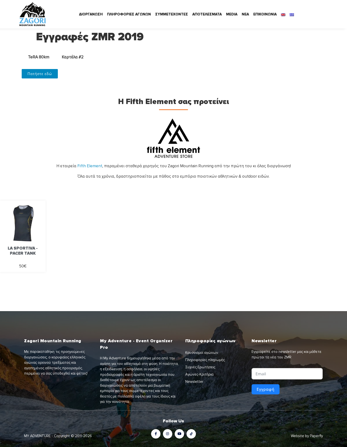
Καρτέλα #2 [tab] (72, 57)
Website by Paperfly (307, 436)
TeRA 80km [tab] (38, 57)
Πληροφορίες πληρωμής (205, 360)
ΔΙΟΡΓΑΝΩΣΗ (91, 14)
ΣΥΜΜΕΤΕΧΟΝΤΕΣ (171, 14)
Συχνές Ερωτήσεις (200, 367)
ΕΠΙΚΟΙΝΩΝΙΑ (265, 14)
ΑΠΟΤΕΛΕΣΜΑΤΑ (207, 14)
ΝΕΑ (245, 14)
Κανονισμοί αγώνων (201, 352)
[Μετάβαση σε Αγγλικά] (283, 14)
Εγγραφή (265, 389)
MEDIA (231, 14)
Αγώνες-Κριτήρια (199, 374)
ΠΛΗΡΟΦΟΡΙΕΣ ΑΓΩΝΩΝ (129, 14)
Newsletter (194, 381)
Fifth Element (89, 165)
